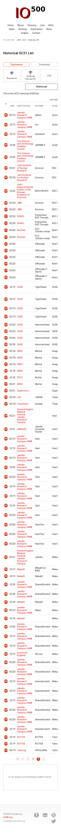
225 (6, 324)
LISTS (19, 40)
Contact (36, 33)
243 (6, 467)
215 (6, 244)
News (49, 29)
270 (6, 719)
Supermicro (23, 390)
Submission (37, 29)
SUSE (20, 287)
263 (6, 654)
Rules (12, 29)
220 (6, 277)
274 (6, 750)
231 (6, 364)
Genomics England (22, 654)
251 (6, 543)
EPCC (20, 377)
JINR (19, 203)
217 (6, 257)
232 (6, 371)
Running (22, 29)
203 (6, 134)
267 (6, 691)
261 (6, 636)
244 (6, 477)
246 (6, 496)
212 (6, 223)
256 (6, 594)
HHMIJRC (22, 429)
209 (6, 203)
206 (6, 168)
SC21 (24, 40)
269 (6, 710)
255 (6, 584)
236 (6, 397)
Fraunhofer (23, 404)
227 (6, 338)
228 (6, 344)
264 (6, 662)
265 (6, 672)
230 (6, 357)
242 (6, 458)
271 (6, 729)
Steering (31, 25)
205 (6, 157)
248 (6, 515)
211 (6, 216)
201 (6, 115)
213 (6, 230)
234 (6, 384)
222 (6, 299)
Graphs (24, 33)
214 (6, 237)
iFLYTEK (21, 737)
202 (6, 124)
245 (6, 486)
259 (6, 618)
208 (6, 191)
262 (6, 646)
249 (6, 524)
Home (10, 25)
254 (6, 576)
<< (17, 759)
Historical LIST (33, 40)
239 (6, 429)
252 (6, 557)
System (39, 106)
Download (44, 64)
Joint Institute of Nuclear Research (24, 168)
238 (6, 415)
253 (6, 569)
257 (6, 602)
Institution (23, 106)
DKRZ (20, 351)
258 (6, 610)
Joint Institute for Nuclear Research (24, 177)
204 (6, 145)
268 (6, 700)
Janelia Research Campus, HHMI (24, 115)
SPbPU (20, 216)
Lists (42, 25)
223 (6, 308)
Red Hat (21, 230)
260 (6, 627)
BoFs (51, 25)
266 (6, 681)
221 (6, 287)
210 (6, 209)
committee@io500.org (14, 821)
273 (6, 744)
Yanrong (21, 750)
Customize (16, 64)
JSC (19, 397)
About (20, 25)
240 (6, 439)
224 (6, 316)
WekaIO (21, 569)
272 (6, 737)
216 (6, 250)
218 (6, 264)
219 (6, 270)
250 (6, 534)
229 (6, 351)
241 (6, 448)
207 (6, 177)
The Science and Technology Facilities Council (25, 145)
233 (6, 377)
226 (6, 331)
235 (6, 390)
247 (6, 505)
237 (6, 404)
